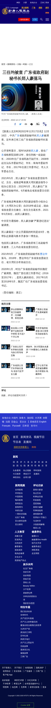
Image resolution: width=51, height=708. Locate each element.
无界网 (24, 687)
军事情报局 (38, 510)
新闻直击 (19, 503)
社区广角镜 (20, 517)
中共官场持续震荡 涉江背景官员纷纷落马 (41, 331)
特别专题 (25, 607)
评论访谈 (38, 485)
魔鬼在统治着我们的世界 (30, 625)
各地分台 (33, 3)
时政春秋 (37, 500)
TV (35, 20)
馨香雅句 (18, 546)
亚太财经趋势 (21, 521)
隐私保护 (40, 668)
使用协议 (6, 671)
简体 (47, 3)
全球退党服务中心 (32, 684)
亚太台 (23, 422)
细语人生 (37, 528)
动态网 (15, 687)
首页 (3, 64)
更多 (44, 687)
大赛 (25, 3)
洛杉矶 (30, 418)
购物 (34, 447)
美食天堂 (27, 579)
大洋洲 (38, 418)
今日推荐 (17, 474)
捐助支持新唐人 (21, 447)
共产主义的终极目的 (29, 622)
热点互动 (37, 493)
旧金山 (14, 422)
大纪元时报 (32, 680)
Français (6, 426)
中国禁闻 (19, 496)
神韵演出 (17, 477)
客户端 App (8, 675)
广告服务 (28, 671)
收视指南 (29, 668)
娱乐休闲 (28, 564)
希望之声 (17, 684)
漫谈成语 (18, 550)
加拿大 (22, 418)
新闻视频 (20, 485)
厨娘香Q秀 (27, 593)
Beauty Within (29, 586)
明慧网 (6, 687)
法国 (8, 422)
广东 (17, 135)
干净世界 (6, 684)
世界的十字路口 (40, 517)
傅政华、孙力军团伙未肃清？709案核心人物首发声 (37, 349)
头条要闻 (17, 470)
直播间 (27, 441)
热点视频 (27, 470)
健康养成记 (36, 546)
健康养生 (36, 531)
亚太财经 (19, 524)
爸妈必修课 (19, 553)
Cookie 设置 (25, 705)
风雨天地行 (25, 639)
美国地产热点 (20, 560)
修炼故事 (24, 653)
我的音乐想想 (29, 603)
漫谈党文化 (25, 649)
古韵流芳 (18, 543)
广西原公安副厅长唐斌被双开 (41, 312)
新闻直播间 (25, 20)
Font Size (38, 124)
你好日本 (27, 572)
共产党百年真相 (27, 618)
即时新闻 (37, 470)
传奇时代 (24, 615)
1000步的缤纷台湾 (30, 598)
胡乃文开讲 (36, 543)
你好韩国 (27, 575)
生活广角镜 (28, 568)
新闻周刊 (19, 507)
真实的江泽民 (26, 632)
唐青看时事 (38, 514)
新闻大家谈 (38, 490)
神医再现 (35, 550)
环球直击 (19, 493)
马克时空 (37, 521)
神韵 (18, 3)
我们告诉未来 (26, 611)
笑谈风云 (18, 539)
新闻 (15, 456)
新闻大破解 (38, 507)
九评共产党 (25, 629)
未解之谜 (18, 536)
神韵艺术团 (19, 680)
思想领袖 (37, 503)
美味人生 (27, 582)
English (42, 422)
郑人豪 (40, 135)
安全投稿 (17, 671)
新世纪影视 (34, 687)
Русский (16, 426)
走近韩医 (35, 553)
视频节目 (39, 436)
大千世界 (27, 589)
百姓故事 (24, 646)
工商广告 (24, 656)
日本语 (25, 426)
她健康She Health (39, 539)
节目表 (17, 441)
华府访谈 (19, 510)
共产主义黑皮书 (27, 642)
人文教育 (19, 531)
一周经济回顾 (21, 514)
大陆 (19, 64)
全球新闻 (19, 490)
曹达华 (43, 254)
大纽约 (14, 418)
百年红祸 (24, 636)
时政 (25, 64)
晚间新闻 (19, 500)
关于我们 (18, 668)
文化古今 (18, 557)
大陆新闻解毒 (39, 524)
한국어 (34, 426)
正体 (42, 3)
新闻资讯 (11, 64)
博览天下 (27, 474)
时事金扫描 (38, 496)
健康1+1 (35, 536)
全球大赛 (27, 477)
